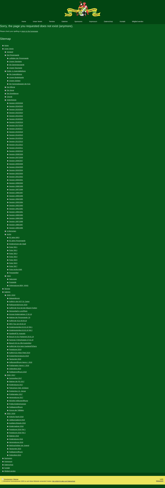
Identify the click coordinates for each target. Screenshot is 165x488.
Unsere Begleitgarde (16, 77)
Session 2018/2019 (16, 122)
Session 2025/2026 (16, 103)
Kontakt (7, 468)
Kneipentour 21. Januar (17, 391)
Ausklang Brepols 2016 (17, 423)
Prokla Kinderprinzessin (17, 404)
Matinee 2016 (14, 436)
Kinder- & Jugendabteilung (16, 71)
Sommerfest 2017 (15, 378)
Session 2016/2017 (16, 129)
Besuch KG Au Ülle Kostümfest (20, 343)
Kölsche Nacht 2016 (16, 417)
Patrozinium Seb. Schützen (19, 388)
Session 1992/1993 (16, 205)
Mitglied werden (10, 471)
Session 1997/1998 (16, 189)
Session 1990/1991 (16, 212)
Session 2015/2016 (16, 132)
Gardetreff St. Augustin (17, 333)
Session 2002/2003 (16, 173)
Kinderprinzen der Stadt (17, 244)
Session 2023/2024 (16, 109)
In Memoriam (11, 231)
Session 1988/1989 (16, 218)
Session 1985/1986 (16, 228)
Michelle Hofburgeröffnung (18, 401)
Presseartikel (13, 273)
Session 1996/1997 (16, 193)
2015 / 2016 (11, 413)
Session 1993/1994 (16, 202)
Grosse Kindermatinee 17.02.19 (20, 314)
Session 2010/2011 (16, 148)
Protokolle (12, 282)
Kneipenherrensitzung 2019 (19, 356)
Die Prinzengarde (13, 55)
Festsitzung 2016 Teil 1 (17, 429)
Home (6, 45)
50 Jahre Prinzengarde (17, 241)
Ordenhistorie (11, 100)
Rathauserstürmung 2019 (18, 305)
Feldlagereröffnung (16, 407)
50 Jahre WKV (14, 237)
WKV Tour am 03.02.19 (17, 324)
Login (161, 479)
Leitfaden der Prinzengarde (19, 58)
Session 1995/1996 (16, 196)
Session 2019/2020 (16, 119)
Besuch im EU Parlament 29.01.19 (21, 337)
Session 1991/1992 (16, 209)
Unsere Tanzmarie (15, 68)
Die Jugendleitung (15, 74)
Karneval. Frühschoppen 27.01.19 (21, 340)
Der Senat (10, 90)
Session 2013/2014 (16, 138)
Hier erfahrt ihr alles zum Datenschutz (63, 481)
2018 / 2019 (11, 295)
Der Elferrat (11, 87)
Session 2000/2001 (16, 180)
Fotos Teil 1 (13, 247)
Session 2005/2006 (16, 164)
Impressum (8, 461)
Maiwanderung (14, 298)
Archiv (9, 234)
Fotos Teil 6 (13, 263)
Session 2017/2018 (16, 125)
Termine (7, 289)
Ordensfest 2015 (15, 455)
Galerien (7, 292)
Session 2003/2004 (16, 170)
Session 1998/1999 (16, 186)
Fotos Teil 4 (13, 257)
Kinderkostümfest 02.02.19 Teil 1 (20, 327)
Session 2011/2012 (16, 145)
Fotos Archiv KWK (15, 269)
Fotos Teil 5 (13, 260)
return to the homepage (29, 31)
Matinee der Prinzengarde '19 (19, 317)
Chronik (9, 97)
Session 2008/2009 (16, 154)
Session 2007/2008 (16, 157)
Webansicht (159, 481)
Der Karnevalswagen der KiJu (19, 84)
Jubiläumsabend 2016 (17, 420)
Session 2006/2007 (16, 161)
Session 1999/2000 (16, 183)
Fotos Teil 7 (13, 266)
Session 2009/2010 (16, 151)
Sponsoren (8, 458)
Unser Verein (9, 49)
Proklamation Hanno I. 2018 (19, 365)
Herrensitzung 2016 (16, 442)
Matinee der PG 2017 (16, 381)
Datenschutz (8, 465)
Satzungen (13, 279)
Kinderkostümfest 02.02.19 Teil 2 (20, 330)
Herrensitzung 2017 (16, 397)
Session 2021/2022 (16, 116)
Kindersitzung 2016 (16, 439)
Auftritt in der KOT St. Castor (19, 301)
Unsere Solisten (15, 81)
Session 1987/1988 (16, 221)
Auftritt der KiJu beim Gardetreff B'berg (23, 346)
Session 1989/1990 (16, 215)
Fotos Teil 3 (13, 253)
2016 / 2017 (11, 375)
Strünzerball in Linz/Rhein (18, 311)
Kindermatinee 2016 (16, 426)
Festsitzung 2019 (15, 349)
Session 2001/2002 (16, 177)
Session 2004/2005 (16, 167)
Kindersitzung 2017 (16, 385)
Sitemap (15, 479)
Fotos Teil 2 (13, 250)
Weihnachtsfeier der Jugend (19, 445)
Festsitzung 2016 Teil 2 (17, 433)
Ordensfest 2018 (15, 369)
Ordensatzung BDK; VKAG (18, 285)
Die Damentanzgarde (16, 65)
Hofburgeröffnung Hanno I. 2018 (20, 362)
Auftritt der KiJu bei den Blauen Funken (23, 308)
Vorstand (10, 52)
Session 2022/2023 (16, 113)
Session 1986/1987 (16, 225)
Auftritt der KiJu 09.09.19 (18, 321)
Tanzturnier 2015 (15, 449)
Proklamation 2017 (16, 394)
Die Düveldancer (13, 93)
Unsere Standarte (15, 61)
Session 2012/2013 (16, 141)
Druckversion (7, 479)
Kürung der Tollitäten (16, 410)
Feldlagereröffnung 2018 (18, 372)
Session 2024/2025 (16, 106)
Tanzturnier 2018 (15, 359)
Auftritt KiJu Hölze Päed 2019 (19, 353)
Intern (9, 276)
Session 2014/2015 (16, 135)
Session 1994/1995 (16, 199)
